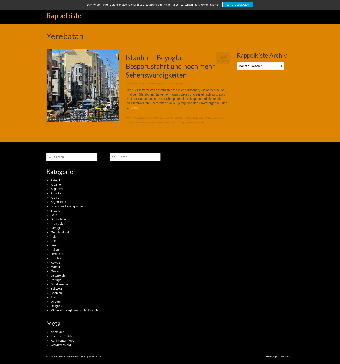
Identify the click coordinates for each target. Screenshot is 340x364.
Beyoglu (143, 118)
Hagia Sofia (198, 118)
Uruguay (56, 306)
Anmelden (57, 332)
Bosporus (168, 118)
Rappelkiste (63, 15)
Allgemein (161, 83)
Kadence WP (95, 356)
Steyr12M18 (170, 122)
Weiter (135, 107)
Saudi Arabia (59, 284)
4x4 (130, 118)
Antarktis (56, 193)
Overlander (139, 122)
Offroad (129, 122)
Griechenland (60, 232)
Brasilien (56, 210)
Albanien (57, 184)
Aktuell (151, 83)
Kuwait (55, 262)
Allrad (135, 118)
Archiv (55, 197)
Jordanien (57, 254)
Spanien (56, 293)
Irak (53, 236)
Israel (54, 245)
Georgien (57, 228)
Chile (54, 215)
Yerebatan (200, 122)
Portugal (56, 280)
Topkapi (181, 122)
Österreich (58, 275)
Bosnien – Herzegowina (67, 206)
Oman (55, 271)
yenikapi (190, 122)
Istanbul (220, 118)
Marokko (56, 267)
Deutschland (59, 219)
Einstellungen (238, 4)
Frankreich (58, 223)
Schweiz (56, 288)
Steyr (161, 122)
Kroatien (56, 258)
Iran (53, 241)
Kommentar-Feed (62, 340)
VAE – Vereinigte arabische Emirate (75, 310)
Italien (55, 249)
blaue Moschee (156, 118)
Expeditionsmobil (183, 118)
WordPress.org (61, 345)
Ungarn (56, 301)
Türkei (171, 83)
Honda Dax (210, 118)
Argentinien (58, 202)
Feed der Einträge (63, 336)
